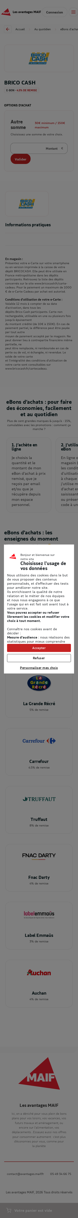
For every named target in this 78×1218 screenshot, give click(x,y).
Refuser (39, 658)
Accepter (39, 648)
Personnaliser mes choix (39, 668)
